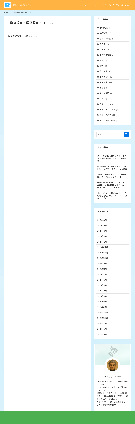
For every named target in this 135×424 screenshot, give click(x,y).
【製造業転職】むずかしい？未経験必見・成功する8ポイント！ (111, 175)
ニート (104, 49)
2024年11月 (102, 312)
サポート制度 (107, 38)
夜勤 (103, 60)
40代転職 (105, 33)
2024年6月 (102, 328)
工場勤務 (106, 82)
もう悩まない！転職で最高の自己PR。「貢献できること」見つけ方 (112, 167)
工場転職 (105, 87)
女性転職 (105, 71)
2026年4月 (102, 225)
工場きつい (106, 76)
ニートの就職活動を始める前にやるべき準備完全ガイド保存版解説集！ (111, 158)
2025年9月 (102, 263)
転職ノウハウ (108, 115)
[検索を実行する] (126, 134)
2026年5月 (102, 220)
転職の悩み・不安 (109, 120)
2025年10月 (102, 258)
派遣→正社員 (107, 104)
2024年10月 (102, 318)
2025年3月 (102, 296)
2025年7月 (102, 274)
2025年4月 (102, 290)
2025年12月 (102, 247)
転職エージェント (109, 109)
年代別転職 (106, 93)
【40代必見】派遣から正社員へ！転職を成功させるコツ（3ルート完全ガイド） (112, 195)
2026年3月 (102, 230)
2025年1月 (102, 307)
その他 (104, 44)
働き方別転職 (107, 55)
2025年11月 (102, 252)
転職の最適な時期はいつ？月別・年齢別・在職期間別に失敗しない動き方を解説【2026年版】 (111, 185)
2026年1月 (102, 241)
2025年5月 (102, 285)
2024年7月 (102, 323)
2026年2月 (102, 236)
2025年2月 (102, 301)
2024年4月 (102, 334)
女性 (103, 66)
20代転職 (105, 27)
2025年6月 (102, 280)
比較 (103, 98)
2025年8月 (102, 269)
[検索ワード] (112, 134)
